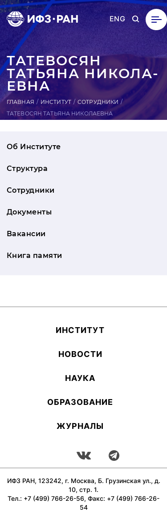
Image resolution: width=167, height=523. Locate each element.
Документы (29, 212)
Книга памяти (34, 255)
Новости (80, 354)
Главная (20, 102)
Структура (27, 168)
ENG (117, 19)
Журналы (80, 426)
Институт (56, 102)
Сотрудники (97, 102)
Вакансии (26, 234)
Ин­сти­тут (80, 330)
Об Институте (34, 147)
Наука (80, 378)
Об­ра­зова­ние (80, 402)
